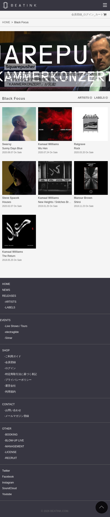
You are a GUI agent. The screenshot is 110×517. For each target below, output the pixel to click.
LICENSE (10, 452)
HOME (6, 22)
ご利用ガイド (13, 356)
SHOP (6, 350)
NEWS (6, 289)
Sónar (8, 337)
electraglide (12, 332)
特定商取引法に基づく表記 (21, 374)
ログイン (88, 14)
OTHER (6, 428)
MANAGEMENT (14, 446)
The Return (8, 256)
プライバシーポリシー (18, 379)
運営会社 (10, 385)
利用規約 (10, 391)
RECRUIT (11, 458)
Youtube (7, 494)
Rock (77, 148)
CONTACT (8, 404)
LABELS (99, 97)
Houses (6, 202)
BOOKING (11, 434)
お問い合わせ (13, 410)
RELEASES (9, 295)
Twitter (6, 470)
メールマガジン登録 (17, 416)
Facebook (8, 476)
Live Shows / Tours (16, 326)
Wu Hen (43, 148)
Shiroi (77, 202)
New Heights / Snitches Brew (55, 202)
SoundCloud (9, 488)
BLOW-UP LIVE (14, 440)
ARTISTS (83, 97)
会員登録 (76, 14)
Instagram (8, 482)
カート (99, 14)
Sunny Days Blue (12, 148)
